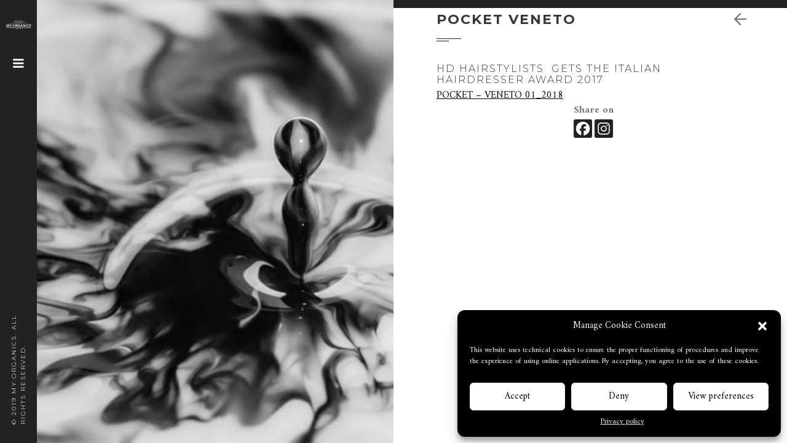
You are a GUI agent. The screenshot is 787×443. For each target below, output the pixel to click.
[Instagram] (604, 128)
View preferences (721, 396)
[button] (762, 326)
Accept (517, 396)
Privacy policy (622, 422)
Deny (619, 396)
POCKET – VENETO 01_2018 (500, 95)
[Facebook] (583, 128)
